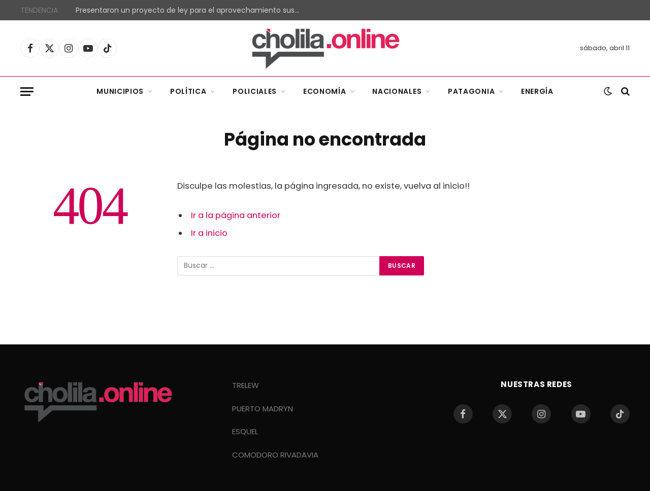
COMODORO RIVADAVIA (275, 454)
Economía (324, 91)
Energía (537, 91)
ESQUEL (245, 431)
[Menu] (27, 91)
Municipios (120, 91)
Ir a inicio (209, 233)
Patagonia (471, 91)
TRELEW (245, 385)
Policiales (255, 91)
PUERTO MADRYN (262, 408)
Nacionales (396, 91)
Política (188, 91)
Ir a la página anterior (235, 215)
